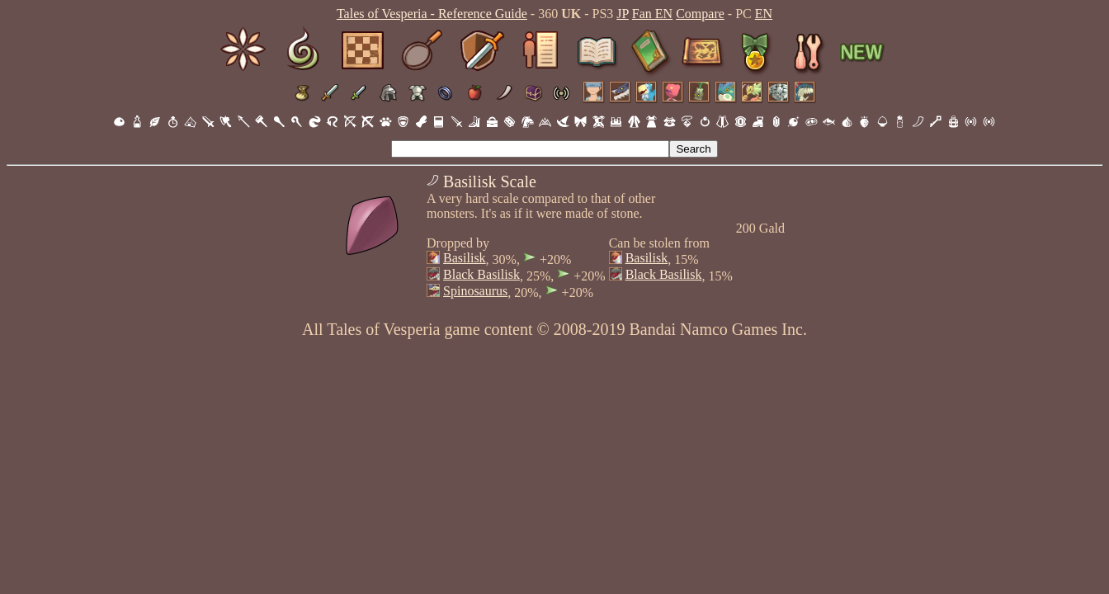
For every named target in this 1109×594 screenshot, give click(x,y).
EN (763, 14)
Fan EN (652, 14)
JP (622, 14)
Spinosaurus (475, 291)
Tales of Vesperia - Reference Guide (432, 14)
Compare (700, 14)
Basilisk (464, 258)
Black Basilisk (481, 274)
